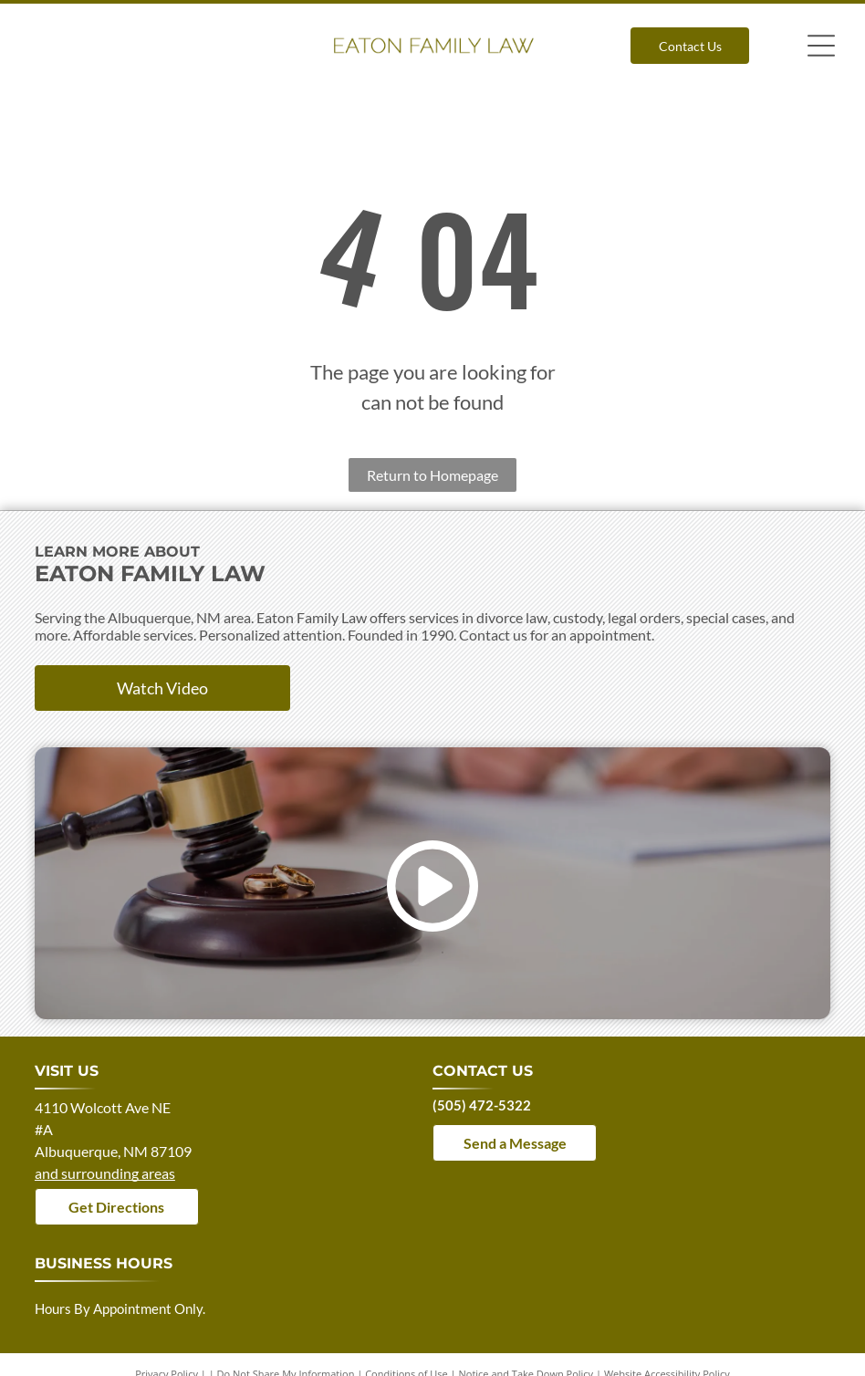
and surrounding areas (105, 1173)
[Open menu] (821, 45)
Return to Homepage (432, 475)
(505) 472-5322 (481, 1105)
